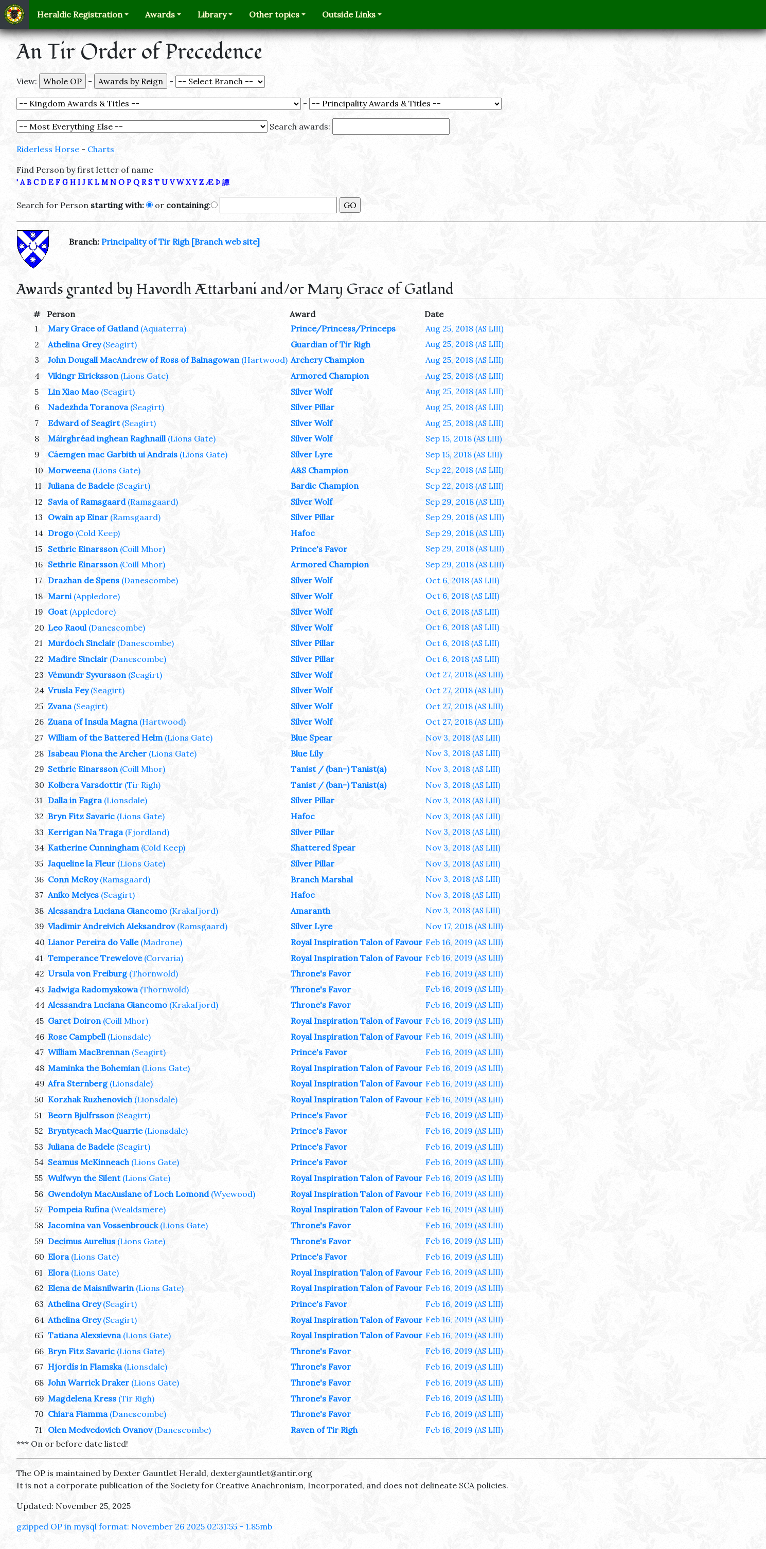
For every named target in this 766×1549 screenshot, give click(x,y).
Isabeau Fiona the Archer (97, 753)
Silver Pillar (312, 407)
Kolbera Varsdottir (85, 785)
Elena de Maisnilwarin (91, 1288)
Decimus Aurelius (81, 1241)
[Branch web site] (225, 241)
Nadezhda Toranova (88, 407)
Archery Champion (327, 360)
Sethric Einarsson (83, 549)
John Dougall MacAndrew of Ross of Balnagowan (143, 360)
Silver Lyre (311, 454)
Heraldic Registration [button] (79, 14)
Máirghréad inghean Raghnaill (107, 438)
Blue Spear (311, 737)
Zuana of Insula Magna (92, 721)
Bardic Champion (325, 486)
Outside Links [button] (349, 14)
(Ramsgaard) (153, 501)
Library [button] (212, 14)
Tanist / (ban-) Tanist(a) (338, 769)
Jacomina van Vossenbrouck (103, 1225)
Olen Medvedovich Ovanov (100, 1430)
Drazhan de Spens (83, 580)
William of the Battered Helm (105, 737)
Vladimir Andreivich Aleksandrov (111, 926)
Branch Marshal (322, 879)
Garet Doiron (74, 1021)
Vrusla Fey (68, 690)
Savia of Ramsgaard (87, 501)
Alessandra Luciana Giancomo (107, 911)
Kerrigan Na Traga (85, 832)
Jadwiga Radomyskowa (93, 989)
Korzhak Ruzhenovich (90, 1099)
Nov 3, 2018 (463, 737)
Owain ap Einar (78, 517)
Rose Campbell (76, 1036)
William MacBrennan (89, 1052)
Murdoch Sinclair (81, 643)
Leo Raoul (67, 627)
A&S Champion (319, 470)
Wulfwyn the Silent (84, 1178)
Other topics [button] (274, 14)
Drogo (61, 533)
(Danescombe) (149, 580)
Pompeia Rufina (78, 1209)
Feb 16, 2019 (464, 942)
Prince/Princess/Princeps (343, 328)
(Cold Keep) (98, 533)
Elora (58, 1256)
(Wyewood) (233, 1194)
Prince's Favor (319, 549)
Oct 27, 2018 (464, 674)
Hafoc (303, 533)
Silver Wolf (311, 391)
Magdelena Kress (82, 1398)
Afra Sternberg (78, 1083)
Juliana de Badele (81, 486)
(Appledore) (97, 596)
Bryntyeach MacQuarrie (95, 1131)
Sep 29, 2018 (464, 501)
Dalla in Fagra (75, 800)
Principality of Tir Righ (145, 241)
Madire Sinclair (78, 659)
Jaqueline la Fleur (81, 863)
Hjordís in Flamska (85, 1366)
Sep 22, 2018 (464, 470)
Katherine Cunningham (93, 847)
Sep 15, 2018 (463, 438)
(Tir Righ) (142, 785)
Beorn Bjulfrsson (81, 1115)
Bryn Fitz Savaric (81, 816)
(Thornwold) (153, 973)
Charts (100, 149)
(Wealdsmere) (138, 1209)
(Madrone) (161, 942)
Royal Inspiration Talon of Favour (356, 942)
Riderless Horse (47, 149)
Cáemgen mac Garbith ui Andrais (112, 454)
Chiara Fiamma (78, 1414)
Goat (57, 611)
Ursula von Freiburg (87, 973)
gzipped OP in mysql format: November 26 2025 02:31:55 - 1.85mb (144, 1526)
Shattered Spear (323, 847)
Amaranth (310, 911)
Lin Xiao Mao (73, 391)
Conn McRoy (73, 879)
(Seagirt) (120, 344)
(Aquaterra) (163, 328)
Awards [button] (160, 14)
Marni (60, 596)
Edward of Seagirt (84, 423)
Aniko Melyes (73, 895)
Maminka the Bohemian (94, 1068)
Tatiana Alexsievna (84, 1335)
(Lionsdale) (125, 800)
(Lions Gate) (144, 376)
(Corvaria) (163, 958)
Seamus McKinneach (88, 1162)
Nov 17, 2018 (464, 926)
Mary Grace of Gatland (93, 328)
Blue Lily (307, 753)
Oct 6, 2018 (462, 580)
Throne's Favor (321, 973)
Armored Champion (330, 376)
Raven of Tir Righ (324, 1430)
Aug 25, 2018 (464, 328)
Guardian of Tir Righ (330, 344)
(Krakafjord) (193, 911)
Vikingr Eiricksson (83, 376)
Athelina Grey (74, 344)
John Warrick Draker (88, 1382)
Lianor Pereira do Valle (93, 942)
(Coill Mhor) (142, 549)
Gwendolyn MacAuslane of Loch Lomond (128, 1194)
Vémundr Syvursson (87, 675)
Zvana (60, 706)
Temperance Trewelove (95, 958)
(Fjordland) (147, 832)
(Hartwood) (264, 360)
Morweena (69, 470)
